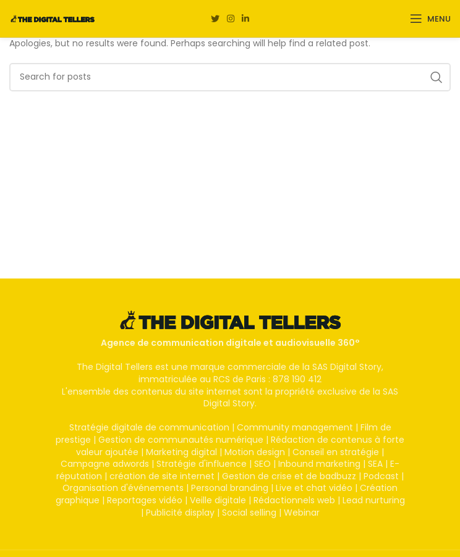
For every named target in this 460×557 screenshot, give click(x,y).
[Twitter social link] (215, 18)
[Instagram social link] (230, 18)
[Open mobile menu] (430, 18)
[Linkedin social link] (245, 18)
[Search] (230, 77)
